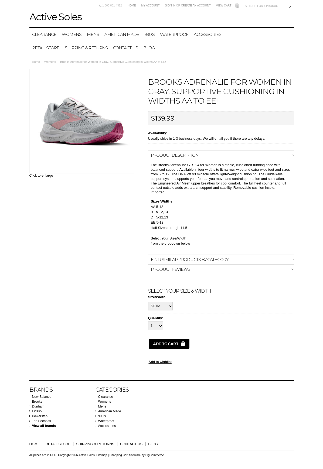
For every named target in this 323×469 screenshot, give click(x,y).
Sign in (170, 5)
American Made (121, 34)
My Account (150, 5)
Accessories (207, 34)
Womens (71, 34)
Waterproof (174, 34)
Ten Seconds (41, 421)
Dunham (38, 406)
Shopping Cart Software (125, 455)
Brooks (37, 401)
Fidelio (37, 411)
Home (132, 5)
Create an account (196, 5)
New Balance (42, 397)
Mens (93, 34)
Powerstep (39, 416)
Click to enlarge (41, 175)
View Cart (224, 5)
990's (150, 34)
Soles (55, 17)
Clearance (44, 34)
